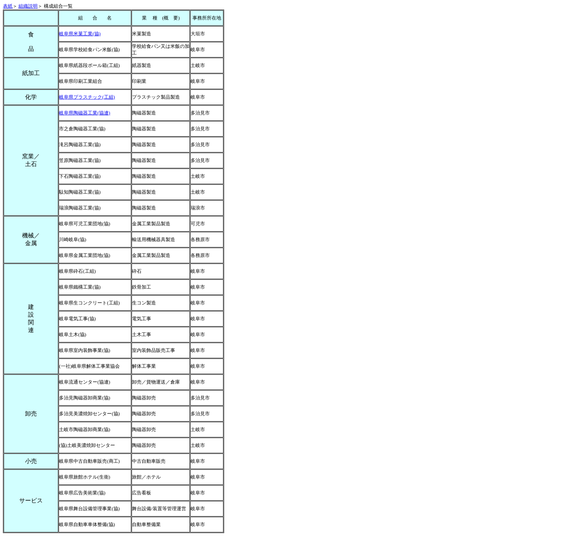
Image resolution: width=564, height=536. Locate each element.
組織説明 (28, 6)
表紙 (8, 6)
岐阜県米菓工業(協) (80, 33)
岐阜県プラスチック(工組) (87, 97)
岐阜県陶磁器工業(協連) (84, 113)
